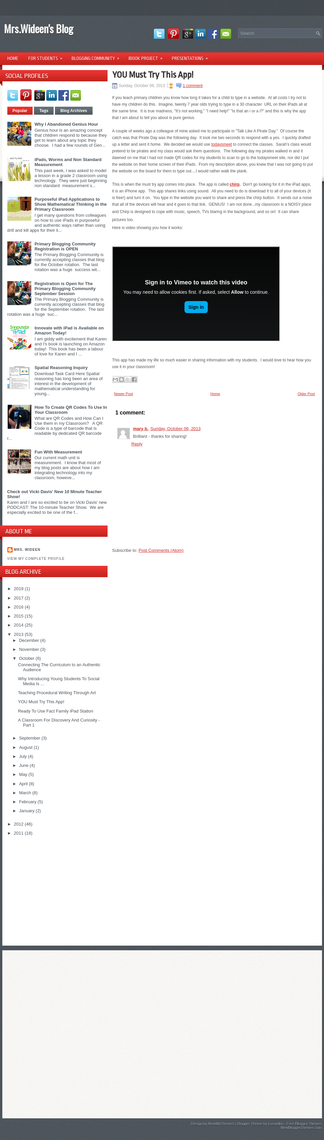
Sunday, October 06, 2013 (176, 428)
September (30, 738)
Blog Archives (73, 110)
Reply (137, 443)
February (28, 801)
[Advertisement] (57, 888)
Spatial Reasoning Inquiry (61, 367)
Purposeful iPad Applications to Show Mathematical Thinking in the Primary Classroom (71, 204)
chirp (234, 184)
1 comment (192, 85)
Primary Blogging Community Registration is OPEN (65, 246)
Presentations (192, 56)
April (24, 783)
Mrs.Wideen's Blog (38, 28)
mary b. (141, 428)
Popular (20, 110)
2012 (19, 824)
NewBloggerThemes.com (301, 1128)
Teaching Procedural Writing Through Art (57, 692)
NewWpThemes (221, 1124)
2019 (19, 588)
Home (12, 58)
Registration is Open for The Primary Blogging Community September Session (65, 288)
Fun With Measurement (58, 451)
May (23, 774)
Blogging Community (98, 56)
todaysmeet (221, 144)
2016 (19, 607)
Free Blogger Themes (304, 1124)
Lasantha (275, 1124)
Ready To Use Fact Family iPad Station (55, 711)
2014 (19, 625)
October (27, 658)
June (24, 765)
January (27, 810)
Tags (43, 110)
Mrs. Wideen (27, 549)
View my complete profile (36, 558)
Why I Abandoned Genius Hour (66, 124)
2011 (19, 833)
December (29, 640)
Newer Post (123, 394)
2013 (19, 634)
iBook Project (148, 56)
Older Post (306, 394)
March (25, 792)
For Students (47, 56)
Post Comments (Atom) (161, 550)
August (26, 747)
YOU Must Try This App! (41, 701)
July (23, 756)
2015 (19, 616)
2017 (19, 598)
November (29, 649)
